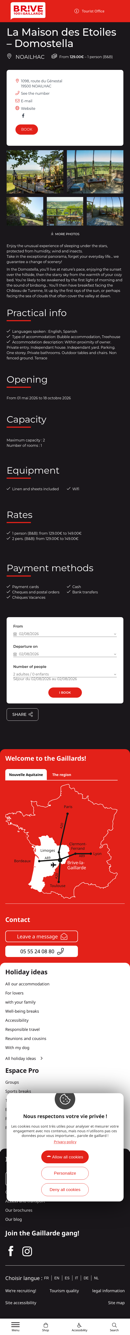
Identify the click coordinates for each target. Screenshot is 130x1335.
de (86, 1278)
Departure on (25, 646)
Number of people (29, 667)
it (76, 1278)
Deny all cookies (65, 1189)
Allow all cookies (67, 1157)
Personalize (65, 1173)
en (56, 1278)
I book (65, 693)
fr (46, 1278)
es (67, 1278)
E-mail (26, 101)
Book (26, 129)
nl (96, 1278)
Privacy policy (65, 1141)
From (18, 626)
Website (28, 108)
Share (22, 714)
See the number (35, 93)
